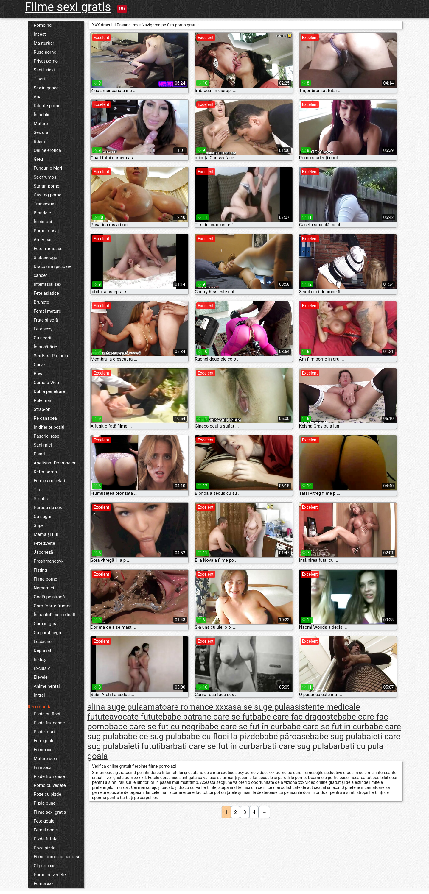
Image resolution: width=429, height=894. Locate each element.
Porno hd (43, 25)
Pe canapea (45, 418)
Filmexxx (42, 749)
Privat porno (46, 61)
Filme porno (45, 579)
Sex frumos (45, 177)
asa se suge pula (259, 707)
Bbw (38, 373)
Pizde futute (45, 839)
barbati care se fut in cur (206, 746)
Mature (41, 123)
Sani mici (43, 445)
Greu (38, 159)
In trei (39, 695)
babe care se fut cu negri (154, 726)
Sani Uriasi (44, 70)
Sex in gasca (46, 88)
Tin (37, 489)
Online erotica (47, 150)
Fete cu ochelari (49, 480)
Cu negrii (42, 338)
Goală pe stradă (49, 597)
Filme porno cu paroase (57, 856)
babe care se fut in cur (323, 726)
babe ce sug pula (150, 736)
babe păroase (284, 736)
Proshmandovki (49, 561)
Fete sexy (43, 329)
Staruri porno (47, 186)
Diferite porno (47, 105)
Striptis (41, 498)
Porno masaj (46, 230)
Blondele (42, 213)
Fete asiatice (46, 293)
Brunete (41, 302)
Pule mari (43, 400)
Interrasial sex (47, 284)
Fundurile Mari (48, 168)
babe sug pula (336, 736)
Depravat (42, 650)
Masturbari (44, 43)
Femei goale (46, 830)
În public (42, 114)
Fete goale (44, 740)
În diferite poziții (50, 427)
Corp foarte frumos (53, 606)
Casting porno (48, 195)
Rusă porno (45, 52)
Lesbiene (43, 641)
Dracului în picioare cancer (53, 271)
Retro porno (45, 472)
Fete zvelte (44, 543)
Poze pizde (44, 848)
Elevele (41, 677)
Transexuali (45, 204)
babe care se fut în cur (241, 726)
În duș (40, 659)
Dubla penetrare (49, 391)
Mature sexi (45, 758)
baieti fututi (140, 746)
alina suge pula (115, 707)
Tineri (39, 79)
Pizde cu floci (47, 714)
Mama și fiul (46, 534)
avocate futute (136, 717)
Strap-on (42, 409)
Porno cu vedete (50, 785)
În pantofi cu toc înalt (54, 614)
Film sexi (42, 767)
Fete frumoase (48, 248)
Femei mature (47, 311)
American (43, 239)
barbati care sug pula (290, 746)
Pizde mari (44, 731)
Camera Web (46, 382)
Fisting (40, 570)
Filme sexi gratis (68, 7)
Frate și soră (46, 320)
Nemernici (44, 588)
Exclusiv (42, 668)
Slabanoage (45, 257)
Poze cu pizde (47, 794)
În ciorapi (43, 221)
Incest (40, 34)
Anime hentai (47, 686)
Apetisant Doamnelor (55, 463)
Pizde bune (45, 803)
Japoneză (43, 552)
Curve (39, 364)
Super (39, 525)
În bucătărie (45, 347)
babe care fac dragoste (295, 717)
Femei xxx (44, 883)
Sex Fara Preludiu (51, 355)
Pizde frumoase (49, 723)
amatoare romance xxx (185, 707)
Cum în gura (45, 623)
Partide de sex (48, 507)
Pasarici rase (46, 436)
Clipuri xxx (44, 865)
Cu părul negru (48, 632)
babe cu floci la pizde (220, 736)
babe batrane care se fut (208, 717)
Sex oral (41, 132)
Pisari (39, 454)
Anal (38, 96)
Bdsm (39, 141)
